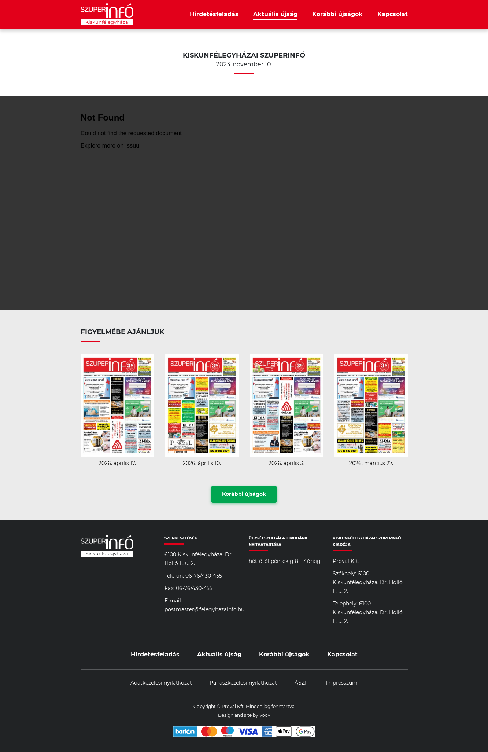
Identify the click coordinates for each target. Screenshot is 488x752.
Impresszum (342, 683)
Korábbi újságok (337, 14)
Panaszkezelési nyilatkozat (243, 683)
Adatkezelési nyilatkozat (161, 683)
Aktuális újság (275, 14)
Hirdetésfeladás (214, 14)
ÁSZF (301, 683)
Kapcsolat (392, 14)
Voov (264, 715)
